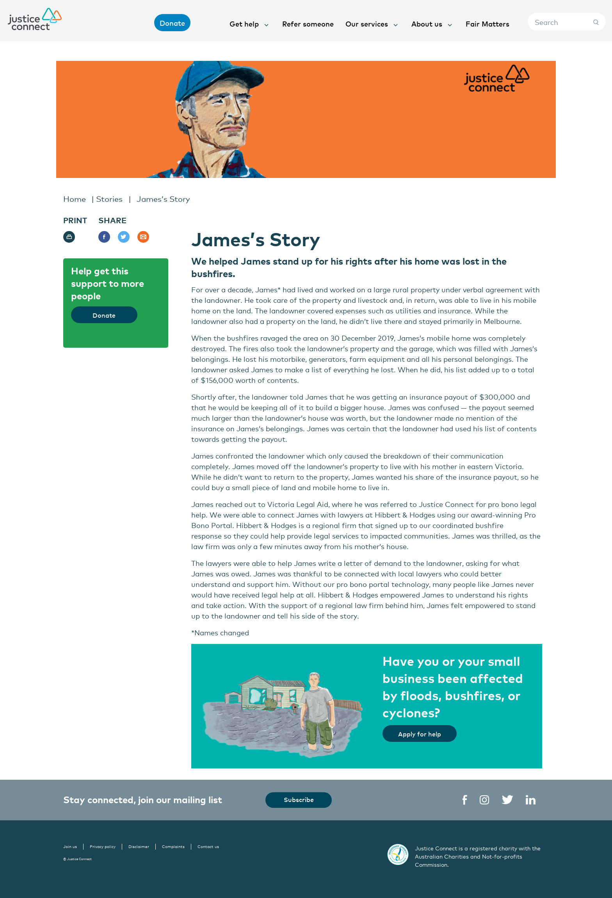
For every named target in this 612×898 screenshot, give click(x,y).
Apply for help (419, 733)
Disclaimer (138, 846)
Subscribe (299, 799)
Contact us (208, 846)
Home (74, 198)
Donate (172, 22)
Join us (70, 846)
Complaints (173, 846)
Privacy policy (103, 846)
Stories (109, 198)
